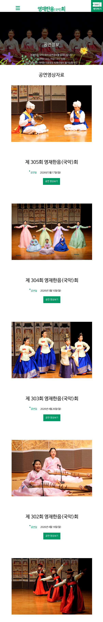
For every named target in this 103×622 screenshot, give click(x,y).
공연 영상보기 (51, 181)
